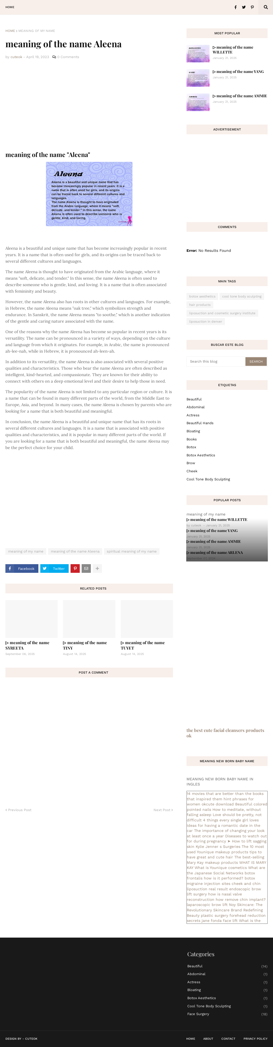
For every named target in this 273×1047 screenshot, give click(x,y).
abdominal (196, 407)
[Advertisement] (89, 105)
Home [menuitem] (9, 7)
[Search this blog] (216, 361)
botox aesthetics (202, 296)
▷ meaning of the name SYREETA (27, 645)
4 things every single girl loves (231, 820)
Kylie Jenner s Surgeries (218, 846)
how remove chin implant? (241, 899)
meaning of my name (36, 31)
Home (10, 31)
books (192, 439)
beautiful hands (200, 423)
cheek (192, 471)
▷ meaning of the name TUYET (143, 645)
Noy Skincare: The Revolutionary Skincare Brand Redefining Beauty (225, 909)
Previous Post (19, 810)
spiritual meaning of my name (132, 551)
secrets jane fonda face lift (212, 920)
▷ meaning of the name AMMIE (240, 95)
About (208, 1039)
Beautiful (194, 399)
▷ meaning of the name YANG (238, 71)
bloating (193, 431)
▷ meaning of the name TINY (85, 645)
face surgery (227, 1014)
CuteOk (31, 1039)
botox (191, 447)
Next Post (162, 810)
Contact (228, 1039)
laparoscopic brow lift (207, 904)
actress (193, 415)
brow (191, 463)
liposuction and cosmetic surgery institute (222, 313)
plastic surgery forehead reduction (233, 915)
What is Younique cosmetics (221, 867)
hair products (200, 305)
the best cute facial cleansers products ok (225, 732)
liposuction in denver (205, 321)
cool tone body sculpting (241, 296)
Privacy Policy (256, 1039)
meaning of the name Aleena (75, 551)
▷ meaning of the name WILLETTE (233, 50)
